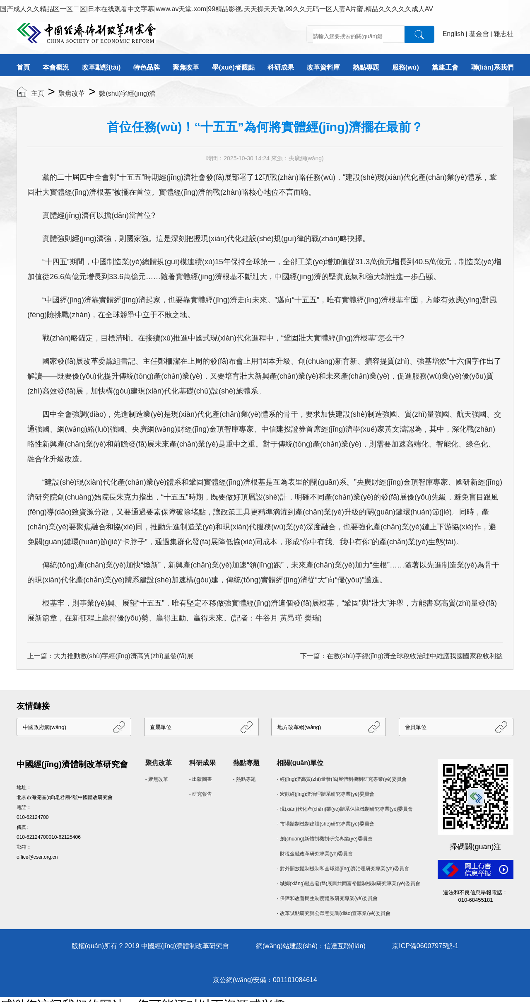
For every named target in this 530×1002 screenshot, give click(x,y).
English (453, 33)
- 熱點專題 (244, 779)
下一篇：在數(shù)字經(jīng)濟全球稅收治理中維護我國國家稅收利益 (401, 655)
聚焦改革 (186, 67)
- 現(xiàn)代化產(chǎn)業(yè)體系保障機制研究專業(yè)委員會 (345, 809)
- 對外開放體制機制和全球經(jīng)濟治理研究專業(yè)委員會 (343, 869)
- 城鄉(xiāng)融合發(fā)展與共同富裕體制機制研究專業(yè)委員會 (348, 883)
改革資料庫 (323, 67)
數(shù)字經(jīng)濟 (127, 93)
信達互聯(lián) (345, 945)
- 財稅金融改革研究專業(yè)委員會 (315, 854)
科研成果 (280, 67)
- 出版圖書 (200, 779)
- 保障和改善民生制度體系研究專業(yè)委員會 (327, 898)
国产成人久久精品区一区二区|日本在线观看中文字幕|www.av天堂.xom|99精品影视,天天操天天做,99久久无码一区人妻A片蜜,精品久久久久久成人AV (216, 8)
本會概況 (56, 67)
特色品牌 (146, 67)
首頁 (23, 67)
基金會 (479, 33)
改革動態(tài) (101, 67)
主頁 (37, 93)
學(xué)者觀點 (233, 67)
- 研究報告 (200, 794)
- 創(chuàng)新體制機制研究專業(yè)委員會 (324, 839)
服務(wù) (405, 67)
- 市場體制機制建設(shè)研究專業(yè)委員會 (325, 824)
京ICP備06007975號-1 (425, 945)
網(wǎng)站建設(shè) (287, 945)
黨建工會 (445, 67)
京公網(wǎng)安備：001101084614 (265, 979)
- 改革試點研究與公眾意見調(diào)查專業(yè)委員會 (333, 913)
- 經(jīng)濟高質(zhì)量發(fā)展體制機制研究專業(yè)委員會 (341, 779)
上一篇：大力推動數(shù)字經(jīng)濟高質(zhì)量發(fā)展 (110, 655)
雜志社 (503, 33)
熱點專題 (366, 67)
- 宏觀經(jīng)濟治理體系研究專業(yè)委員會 (325, 794)
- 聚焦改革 (156, 779)
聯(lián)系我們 (492, 67)
